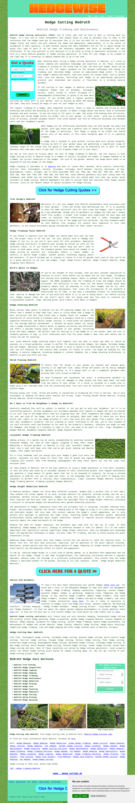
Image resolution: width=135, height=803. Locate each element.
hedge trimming (76, 154)
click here (78, 601)
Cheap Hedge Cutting (43, 760)
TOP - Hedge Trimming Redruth (25, 769)
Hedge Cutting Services (54, 749)
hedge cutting (17, 157)
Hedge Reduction (58, 743)
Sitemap (11, 782)
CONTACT (110, 16)
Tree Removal (64, 757)
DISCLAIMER (120, 16)
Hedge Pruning (111, 754)
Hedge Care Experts (83, 757)
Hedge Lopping (45, 754)
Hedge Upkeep (110, 746)
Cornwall (113, 627)
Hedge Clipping (92, 746)
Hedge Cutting (100, 743)
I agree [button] (76, 796)
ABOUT (103, 16)
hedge (101, 72)
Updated (34, 782)
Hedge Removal (24, 743)
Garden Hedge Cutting (70, 746)
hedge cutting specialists (93, 648)
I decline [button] (84, 796)
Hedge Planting (32, 749)
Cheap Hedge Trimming (80, 743)
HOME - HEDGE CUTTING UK (67, 773)
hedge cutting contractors (23, 244)
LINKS (96, 16)
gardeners (91, 175)
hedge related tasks (85, 627)
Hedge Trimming (44, 782)
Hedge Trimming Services (39, 751)
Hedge (12, 167)
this (12, 612)
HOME (89, 16)
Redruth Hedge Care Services (32, 659)
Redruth (52, 167)
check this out (111, 585)
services (14, 183)
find (17, 637)
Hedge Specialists (108, 751)
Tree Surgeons (56, 782)
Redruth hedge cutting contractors (28, 617)
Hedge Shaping (117, 743)
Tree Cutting (26, 757)
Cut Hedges (50, 746)
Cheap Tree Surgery (45, 757)
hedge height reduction (101, 500)
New (29, 782)
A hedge (45, 141)
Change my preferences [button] (98, 796)
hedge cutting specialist (83, 61)
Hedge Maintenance (78, 749)
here (85, 651)
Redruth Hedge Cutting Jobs (98, 734)
